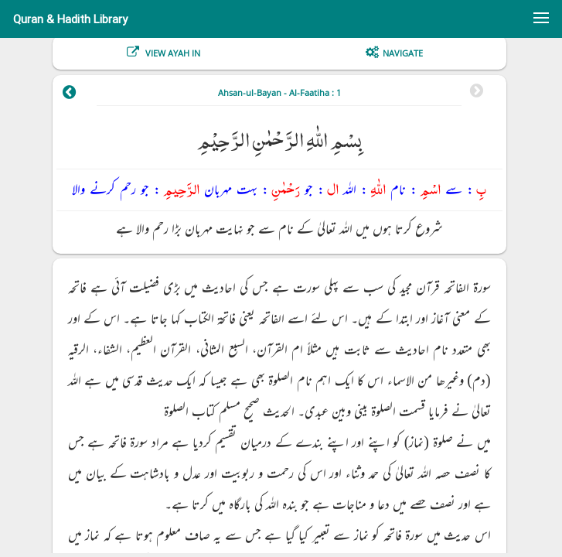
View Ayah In (171, 53)
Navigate (403, 53)
